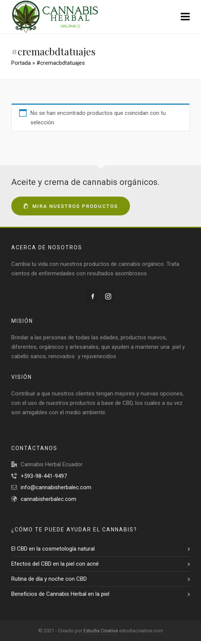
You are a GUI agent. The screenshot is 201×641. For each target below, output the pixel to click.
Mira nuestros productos (70, 206)
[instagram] (108, 296)
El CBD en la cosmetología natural (53, 548)
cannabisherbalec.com (48, 499)
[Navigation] (185, 17)
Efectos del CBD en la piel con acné (55, 563)
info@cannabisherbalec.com (56, 487)
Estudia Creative (100, 630)
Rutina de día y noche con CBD (49, 578)
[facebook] (93, 296)
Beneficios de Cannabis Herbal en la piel (60, 594)
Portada (21, 63)
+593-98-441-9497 (44, 476)
